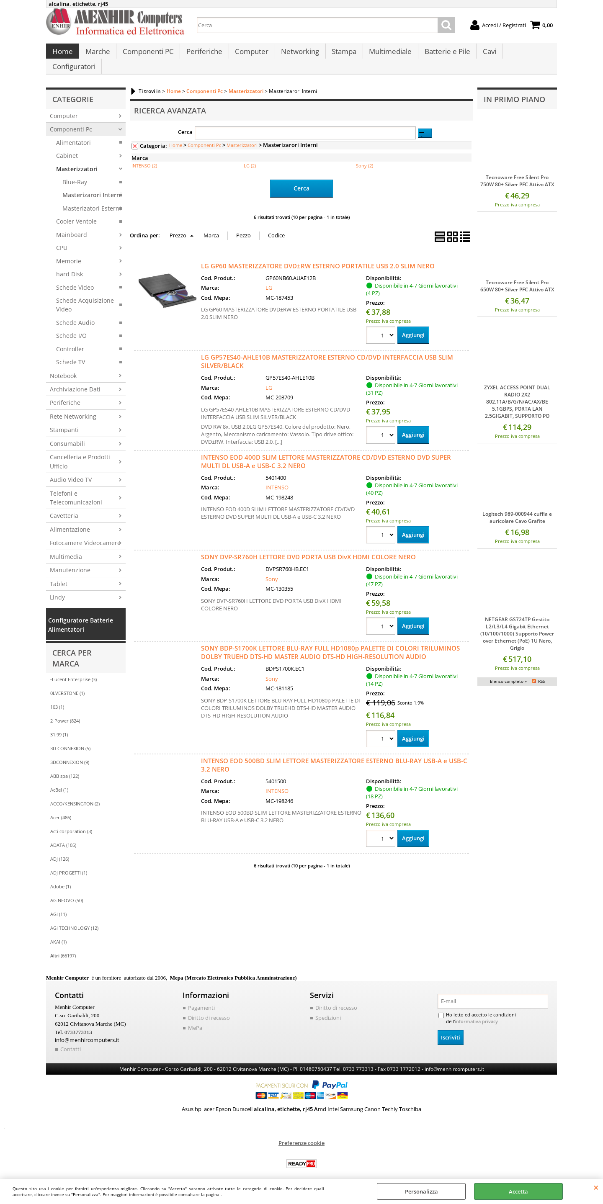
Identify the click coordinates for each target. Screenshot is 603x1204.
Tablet (58, 575)
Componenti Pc (71, 120)
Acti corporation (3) (71, 822)
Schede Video (75, 278)
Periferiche (203, 54)
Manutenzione (70, 561)
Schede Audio (75, 313)
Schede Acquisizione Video (85, 295)
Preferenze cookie (301, 1133)
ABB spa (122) (64, 767)
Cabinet (67, 147)
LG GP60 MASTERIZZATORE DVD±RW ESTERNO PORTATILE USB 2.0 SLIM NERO (318, 256)
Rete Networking (73, 407)
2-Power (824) (65, 712)
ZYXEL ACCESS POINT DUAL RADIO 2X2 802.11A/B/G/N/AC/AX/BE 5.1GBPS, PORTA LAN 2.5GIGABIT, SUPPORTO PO (517, 393)
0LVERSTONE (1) (67, 684)
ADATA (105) (63, 836)
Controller (70, 340)
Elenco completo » (508, 672)
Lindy (57, 588)
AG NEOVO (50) (66, 891)
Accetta (518, 1191)
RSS (541, 672)
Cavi (485, 54)
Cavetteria (64, 507)
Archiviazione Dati (75, 380)
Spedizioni (328, 1008)
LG (268, 278)
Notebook (63, 366)
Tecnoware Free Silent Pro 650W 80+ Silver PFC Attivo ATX (517, 277)
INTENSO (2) (144, 157)
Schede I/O (71, 327)
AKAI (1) (58, 933)
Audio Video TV (71, 471)
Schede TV (70, 353)
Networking (297, 54)
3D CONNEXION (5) (70, 739)
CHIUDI (596, 1187)
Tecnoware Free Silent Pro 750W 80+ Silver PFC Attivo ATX (517, 172)
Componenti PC (147, 54)
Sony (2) (364, 157)
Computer (249, 54)
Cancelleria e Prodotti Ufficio (80, 452)
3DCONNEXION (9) (69, 753)
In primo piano (514, 90)
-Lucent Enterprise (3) (73, 670)
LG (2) (250, 157)
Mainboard (71, 225)
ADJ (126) (59, 850)
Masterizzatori (77, 160)
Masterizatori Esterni (91, 199)
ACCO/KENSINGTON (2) (75, 795)
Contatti (70, 1039)
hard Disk (69, 265)
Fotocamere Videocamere (85, 534)
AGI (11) (58, 905)
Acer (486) (60, 808)
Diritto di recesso (209, 1008)
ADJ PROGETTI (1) (68, 864)
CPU (61, 239)
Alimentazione (70, 520)
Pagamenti (201, 999)
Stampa (341, 54)
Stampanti (64, 421)
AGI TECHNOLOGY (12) (74, 919)
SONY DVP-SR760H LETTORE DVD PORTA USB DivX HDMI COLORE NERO (308, 547)
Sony (271, 569)
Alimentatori (73, 133)
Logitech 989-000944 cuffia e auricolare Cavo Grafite (517, 509)
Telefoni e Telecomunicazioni (76, 488)
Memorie (68, 252)
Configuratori (525, 54)
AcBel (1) (59, 781)
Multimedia (66, 547)
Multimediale (387, 54)
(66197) (63, 947)
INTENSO (277, 478)
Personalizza (421, 1191)
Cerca (185, 122)
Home (62, 54)
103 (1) (57, 698)
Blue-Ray (74, 173)
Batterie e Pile (443, 54)
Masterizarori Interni (92, 186)
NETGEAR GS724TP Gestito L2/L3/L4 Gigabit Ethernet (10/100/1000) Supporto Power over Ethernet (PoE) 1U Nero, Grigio (517, 624)
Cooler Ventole (76, 212)
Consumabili (67, 434)
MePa (195, 1018)
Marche (97, 54)
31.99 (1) (59, 726)
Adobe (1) (60, 878)
